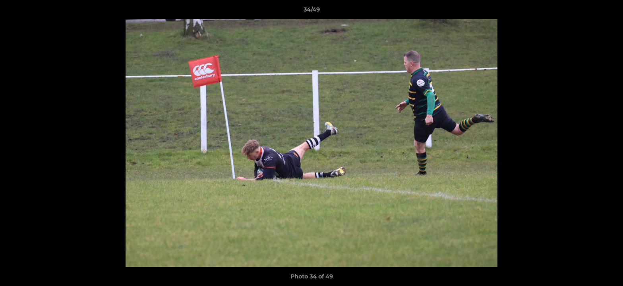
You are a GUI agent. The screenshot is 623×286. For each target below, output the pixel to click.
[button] (608, 11)
